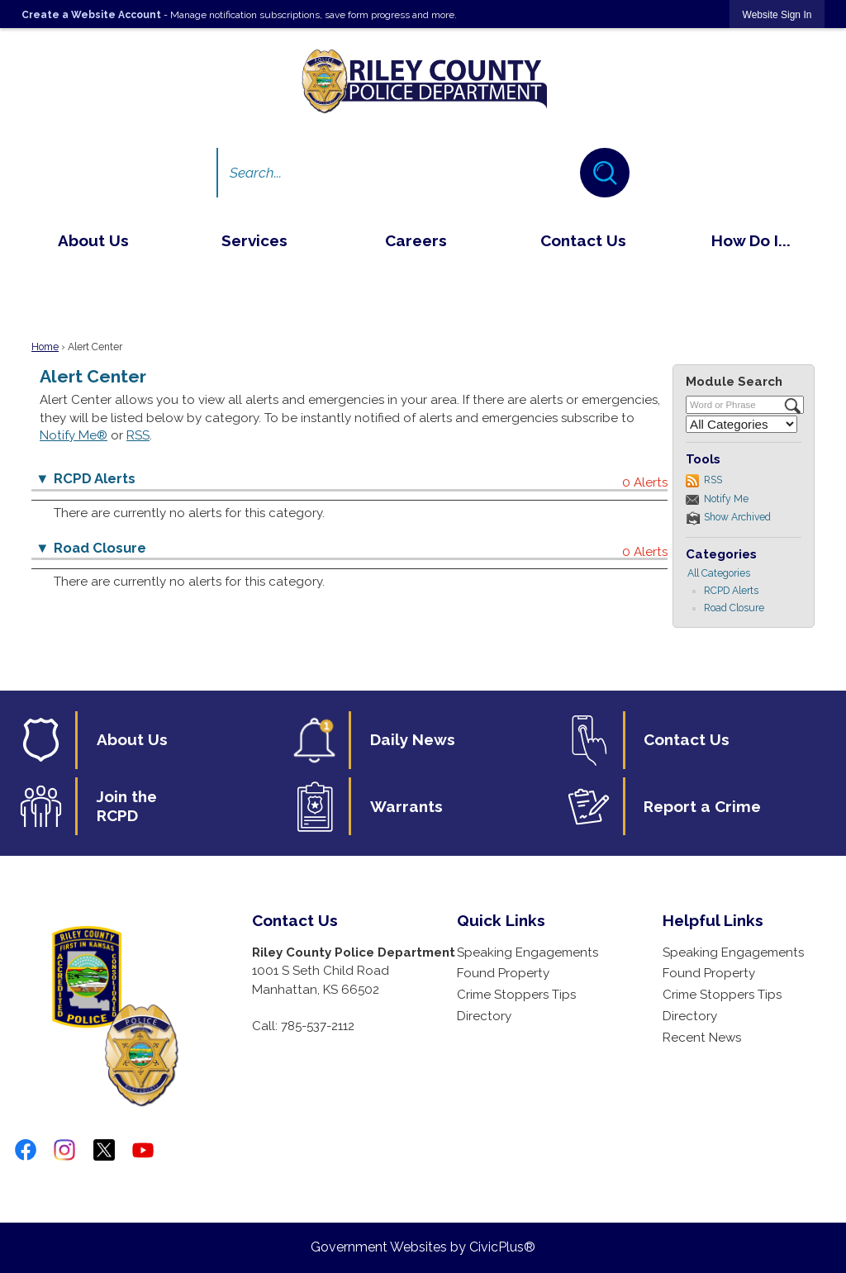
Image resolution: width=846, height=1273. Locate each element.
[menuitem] (92, 240)
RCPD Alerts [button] (94, 478)
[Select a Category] (741, 424)
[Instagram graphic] (64, 1150)
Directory (484, 1016)
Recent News (702, 1037)
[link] (777, 14)
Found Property (503, 973)
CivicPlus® (502, 1247)
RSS (138, 435)
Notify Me (726, 499)
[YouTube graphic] (143, 1150)
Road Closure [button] (100, 547)
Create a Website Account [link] (91, 15)
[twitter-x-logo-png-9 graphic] (104, 1150)
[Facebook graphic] (25, 1150)
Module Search (734, 381)
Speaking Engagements (527, 952)
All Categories (718, 573)
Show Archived (737, 517)
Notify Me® (73, 435)
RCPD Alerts (731, 590)
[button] (605, 172)
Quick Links (501, 920)
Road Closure (734, 608)
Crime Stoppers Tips (516, 994)
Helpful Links (713, 920)
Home (45, 347)
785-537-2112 (317, 1026)
